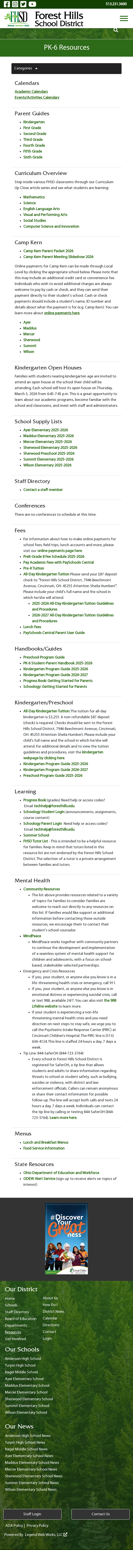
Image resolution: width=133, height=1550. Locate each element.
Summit (29, 346)
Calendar (50, 1318)
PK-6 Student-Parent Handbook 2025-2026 (57, 663)
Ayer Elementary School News (29, 1456)
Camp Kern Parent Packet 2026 (48, 251)
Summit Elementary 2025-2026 (48, 460)
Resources (13, 1332)
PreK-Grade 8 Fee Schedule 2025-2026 (53, 557)
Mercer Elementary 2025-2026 (47, 442)
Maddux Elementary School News (32, 1463)
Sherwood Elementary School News (33, 1476)
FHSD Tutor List (35, 841)
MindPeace (32, 936)
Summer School (36, 835)
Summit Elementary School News (32, 1483)
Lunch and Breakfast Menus (45, 1143)
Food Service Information (44, 1148)
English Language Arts (41, 209)
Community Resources (41, 889)
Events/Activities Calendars (37, 98)
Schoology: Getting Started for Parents (55, 687)
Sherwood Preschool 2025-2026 (48, 454)
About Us (50, 1298)
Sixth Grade (32, 157)
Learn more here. (63, 1118)
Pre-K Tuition (33, 569)
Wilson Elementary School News (31, 1490)
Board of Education (20, 1319)
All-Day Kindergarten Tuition (46, 574)
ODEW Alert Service (39, 1179)
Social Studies (34, 221)
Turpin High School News (25, 1443)
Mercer (29, 334)
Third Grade (33, 140)
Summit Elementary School (27, 1406)
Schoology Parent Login (42, 824)
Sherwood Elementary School (29, 1399)
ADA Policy (14, 1526)
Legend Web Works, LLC (46, 1535)
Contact (49, 1332)
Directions (51, 1325)
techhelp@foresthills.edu (54, 806)
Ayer (27, 323)
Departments (16, 1326)
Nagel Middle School (21, 1372)
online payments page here (59, 551)
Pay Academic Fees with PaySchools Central (58, 563)
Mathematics (34, 197)
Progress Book (34, 800)
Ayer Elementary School (24, 1379)
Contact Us (101, 1514)
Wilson (28, 352)
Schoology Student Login (44, 812)
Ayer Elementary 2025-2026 (45, 430)
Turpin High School (20, 1366)
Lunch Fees (32, 627)
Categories (27, 68)
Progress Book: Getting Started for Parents (57, 681)
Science (29, 203)
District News (53, 1312)
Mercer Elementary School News (31, 1470)
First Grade (32, 128)
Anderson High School (23, 1359)
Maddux (29, 328)
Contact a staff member (43, 490)
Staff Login (32, 1514)
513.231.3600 (116, 4)
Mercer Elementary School (26, 1392)
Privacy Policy (37, 1526)
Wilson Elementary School (26, 1413)
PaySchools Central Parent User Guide (54, 633)
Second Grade (34, 134)
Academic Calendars (31, 92)
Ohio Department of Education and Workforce (61, 1173)
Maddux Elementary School (27, 1386)
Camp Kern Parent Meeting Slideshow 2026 (58, 257)
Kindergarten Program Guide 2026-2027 (55, 675)
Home (10, 1299)
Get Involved (15, 1339)
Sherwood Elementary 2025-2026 (50, 448)
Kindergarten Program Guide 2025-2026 (55, 669)
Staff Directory (17, 1312)
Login (47, 1339)
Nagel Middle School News (26, 1449)
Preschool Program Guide (44, 658)
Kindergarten (34, 122)
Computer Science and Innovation (51, 227)
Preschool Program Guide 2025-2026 (52, 776)
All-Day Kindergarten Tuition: (46, 711)
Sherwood (31, 340)
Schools (11, 1305)
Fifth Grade (32, 152)
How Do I (50, 1305)
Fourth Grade (34, 146)
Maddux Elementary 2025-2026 (48, 436)
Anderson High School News (28, 1436)
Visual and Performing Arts (45, 215)
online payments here (61, 313)
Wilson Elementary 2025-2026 (47, 465)
